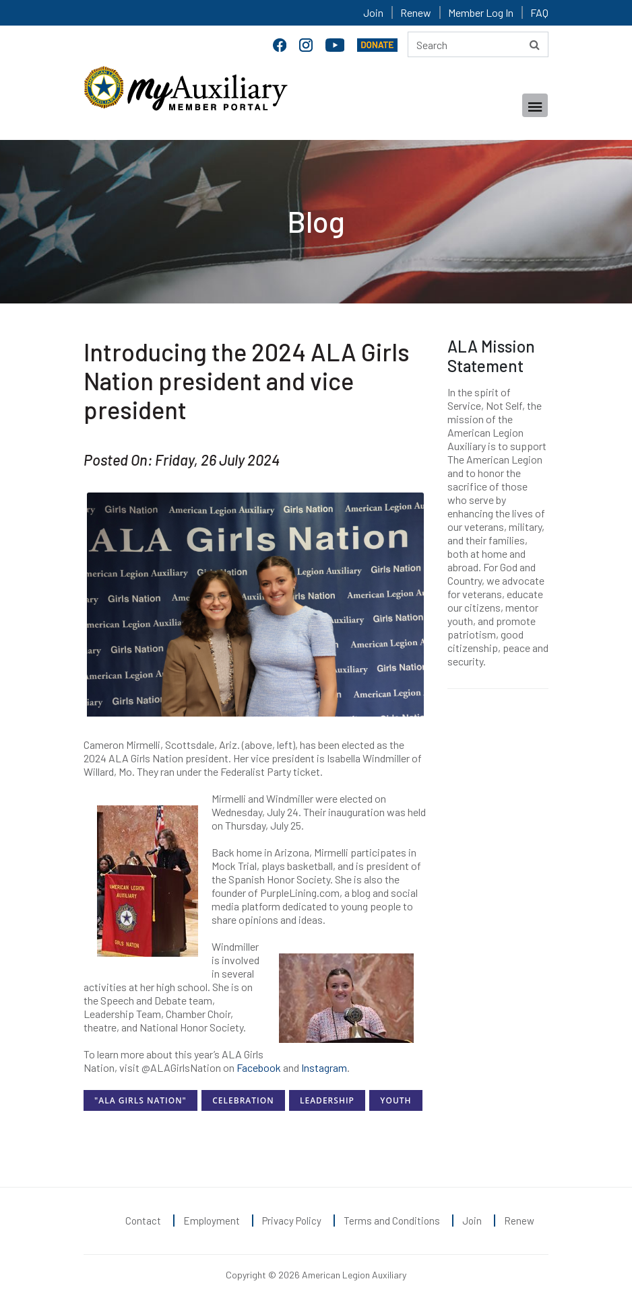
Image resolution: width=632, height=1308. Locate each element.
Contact (143, 1220)
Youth (395, 1100)
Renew (415, 12)
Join (373, 12)
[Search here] (478, 44)
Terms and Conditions (392, 1220)
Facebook (258, 1067)
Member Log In (480, 12)
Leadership (327, 1100)
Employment (211, 1220)
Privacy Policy (291, 1220)
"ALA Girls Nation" (140, 1100)
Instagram (324, 1067)
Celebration (243, 1100)
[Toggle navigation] (535, 105)
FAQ (539, 12)
